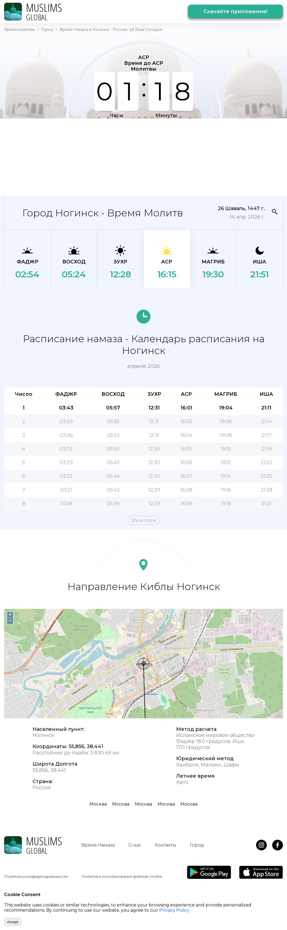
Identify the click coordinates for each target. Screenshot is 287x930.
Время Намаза (98, 845)
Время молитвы (19, 29)
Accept (12, 922)
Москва (98, 804)
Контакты (165, 845)
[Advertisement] (107, 156)
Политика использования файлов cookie (122, 876)
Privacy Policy (174, 910)
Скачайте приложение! (235, 11)
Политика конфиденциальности (36, 876)
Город (47, 29)
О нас (134, 845)
